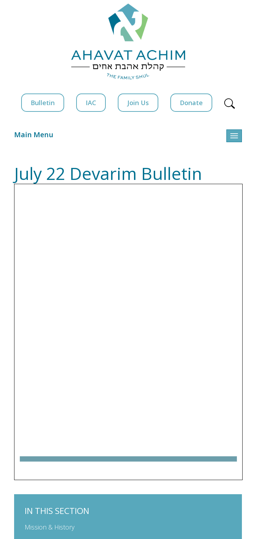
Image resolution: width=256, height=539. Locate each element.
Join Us (138, 102)
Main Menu (33, 134)
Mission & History (49, 527)
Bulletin (43, 102)
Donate (191, 102)
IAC (91, 102)
